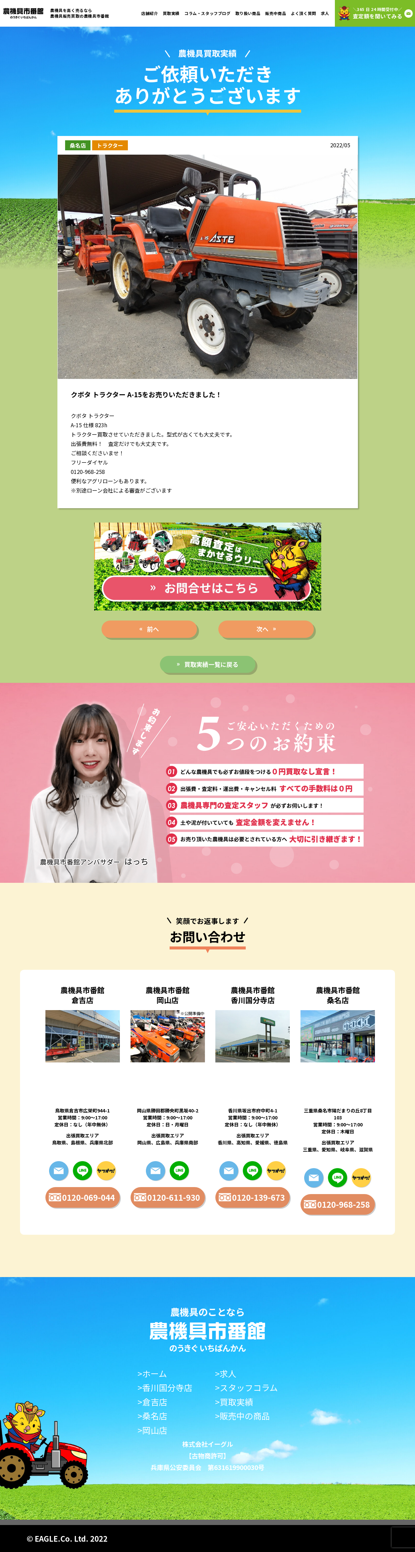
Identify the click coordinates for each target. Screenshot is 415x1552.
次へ (262, 629)
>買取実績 (234, 1402)
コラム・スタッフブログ (207, 13)
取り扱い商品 (248, 13)
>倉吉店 (152, 1402)
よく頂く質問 (303, 13)
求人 (325, 13)
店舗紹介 (149, 13)
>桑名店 (152, 1416)
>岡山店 (152, 1430)
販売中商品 (275, 13)
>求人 (225, 1373)
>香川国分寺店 (165, 1387)
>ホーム (152, 1373)
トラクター (110, 145)
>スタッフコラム (246, 1387)
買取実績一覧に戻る (211, 664)
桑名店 (78, 145)
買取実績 (171, 13)
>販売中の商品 (242, 1416)
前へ (153, 629)
